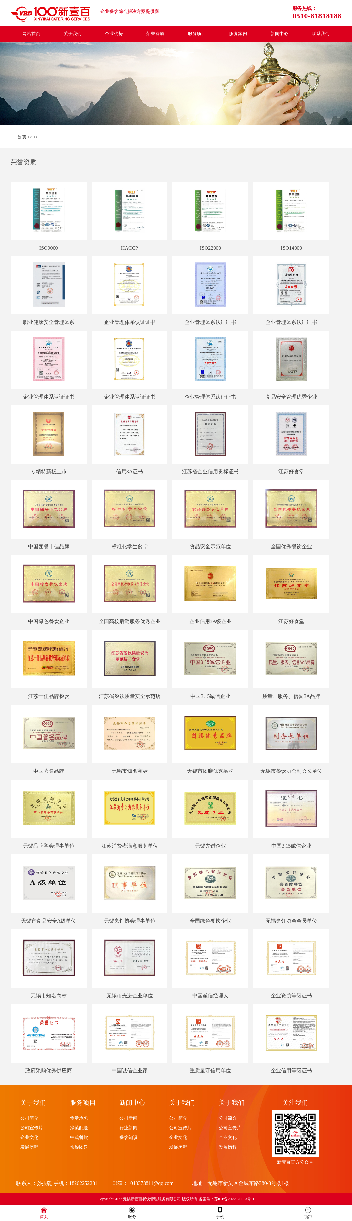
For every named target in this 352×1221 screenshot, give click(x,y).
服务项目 (197, 33)
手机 (220, 1212)
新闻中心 (279, 33)
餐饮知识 (128, 1137)
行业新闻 (128, 1127)
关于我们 (73, 33)
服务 (132, 1212)
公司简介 (29, 1118)
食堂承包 (79, 1118)
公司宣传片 (31, 1127)
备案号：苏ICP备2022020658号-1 (227, 1199)
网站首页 (31, 33)
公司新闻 (128, 1118)
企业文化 (29, 1137)
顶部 (308, 1212)
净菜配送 (79, 1127)
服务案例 (238, 33)
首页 (44, 1212)
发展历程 (29, 1147)
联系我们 (321, 33)
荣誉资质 (155, 33)
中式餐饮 (79, 1137)
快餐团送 (79, 1147)
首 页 (21, 137)
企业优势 (114, 33)
